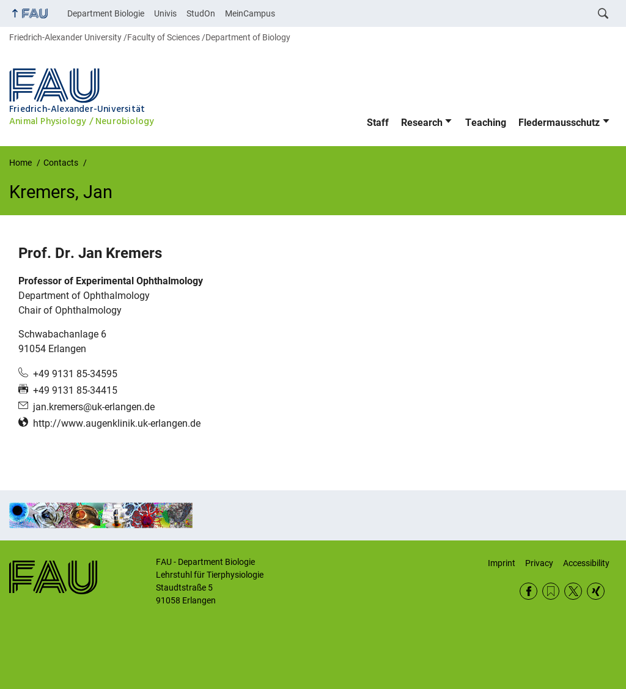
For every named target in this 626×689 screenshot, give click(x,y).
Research (422, 122)
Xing (596, 591)
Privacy (539, 563)
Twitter (573, 591)
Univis (165, 13)
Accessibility (586, 563)
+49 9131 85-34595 (75, 374)
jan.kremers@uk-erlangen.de (94, 407)
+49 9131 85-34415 (75, 390)
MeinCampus (250, 13)
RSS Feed (551, 591)
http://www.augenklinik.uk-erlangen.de (117, 423)
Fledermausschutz (559, 122)
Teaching (485, 122)
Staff (378, 122)
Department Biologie (105, 13)
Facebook (528, 591)
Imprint (501, 563)
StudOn (200, 13)
